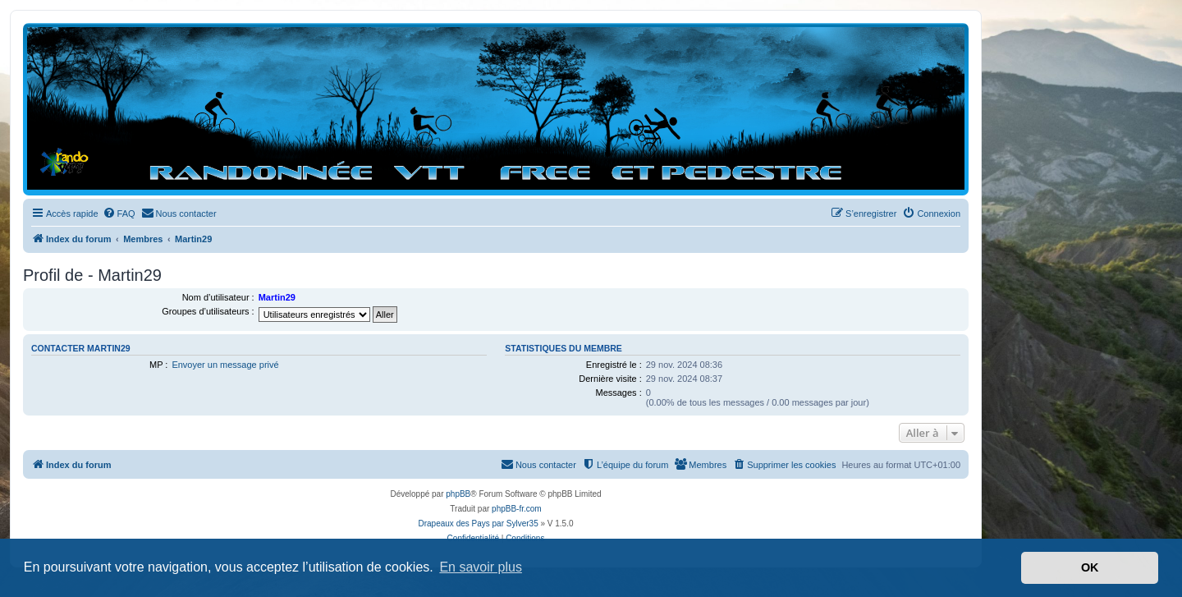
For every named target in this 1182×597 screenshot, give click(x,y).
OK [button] (1090, 567)
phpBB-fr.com (517, 508)
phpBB (458, 493)
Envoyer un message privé (225, 365)
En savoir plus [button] (480, 567)
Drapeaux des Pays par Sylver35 (478, 523)
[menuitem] (119, 213)
